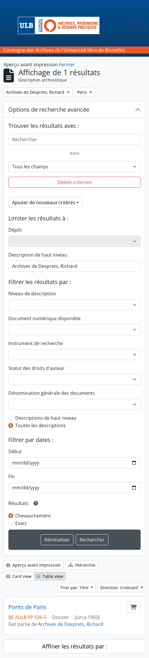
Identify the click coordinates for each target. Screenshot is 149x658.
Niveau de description (32, 293)
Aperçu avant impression (33, 565)
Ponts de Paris (27, 607)
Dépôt (15, 230)
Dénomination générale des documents (51, 393)
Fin (11, 476)
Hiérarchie (81, 565)
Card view (18, 576)
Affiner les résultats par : (74, 646)
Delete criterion (75, 182)
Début (15, 451)
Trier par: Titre (75, 587)
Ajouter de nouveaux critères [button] (43, 202)
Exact (21, 523)
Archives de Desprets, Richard (70, 624)
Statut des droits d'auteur (36, 368)
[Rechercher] (74, 139)
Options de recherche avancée (48, 109)
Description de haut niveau (37, 255)
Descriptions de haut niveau (45, 418)
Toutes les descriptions (40, 425)
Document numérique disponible (44, 318)
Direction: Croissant (119, 587)
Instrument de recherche (35, 343)
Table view (49, 576)
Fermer (67, 64)
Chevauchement (33, 516)
